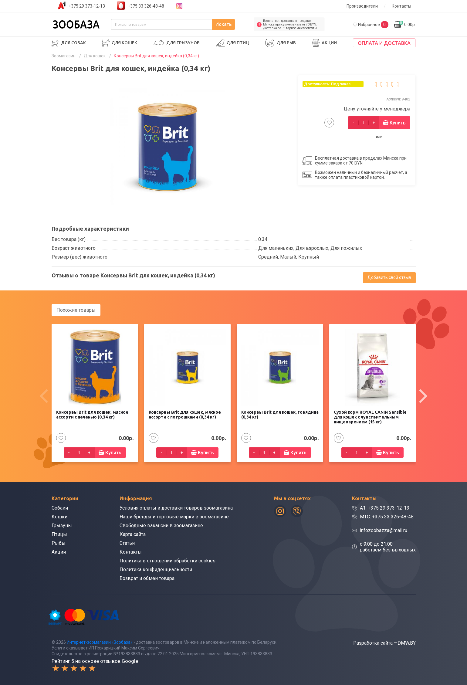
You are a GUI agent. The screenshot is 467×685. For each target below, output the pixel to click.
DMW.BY (407, 642)
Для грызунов (183, 42)
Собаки (60, 507)
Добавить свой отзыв (389, 277)
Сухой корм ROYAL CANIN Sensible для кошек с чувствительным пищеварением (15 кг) (370, 416)
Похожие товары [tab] (76, 310)
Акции (329, 42)
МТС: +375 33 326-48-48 (387, 516)
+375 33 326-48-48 (146, 6)
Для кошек (124, 42)
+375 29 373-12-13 (87, 6)
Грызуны (62, 525)
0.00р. (407, 24)
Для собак (73, 42)
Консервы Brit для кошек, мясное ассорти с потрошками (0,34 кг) (185, 414)
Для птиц (237, 42)
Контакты (401, 6)
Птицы (59, 534)
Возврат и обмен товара (147, 578)
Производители (362, 6)
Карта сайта (133, 534)
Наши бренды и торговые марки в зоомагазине (174, 516)
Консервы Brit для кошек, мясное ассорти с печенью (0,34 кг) (92, 414)
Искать (236, 24)
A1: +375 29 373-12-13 (384, 507)
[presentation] (44, 395)
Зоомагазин (64, 55)
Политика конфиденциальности (156, 569)
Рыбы (59, 543)
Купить (398, 123)
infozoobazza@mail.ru (383, 530)
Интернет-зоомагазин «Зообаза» (100, 641)
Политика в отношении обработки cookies (167, 560)
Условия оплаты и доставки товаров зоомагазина (176, 507)
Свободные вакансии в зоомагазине (161, 525)
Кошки (59, 516)
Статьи (127, 543)
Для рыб (286, 42)
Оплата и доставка (384, 43)
